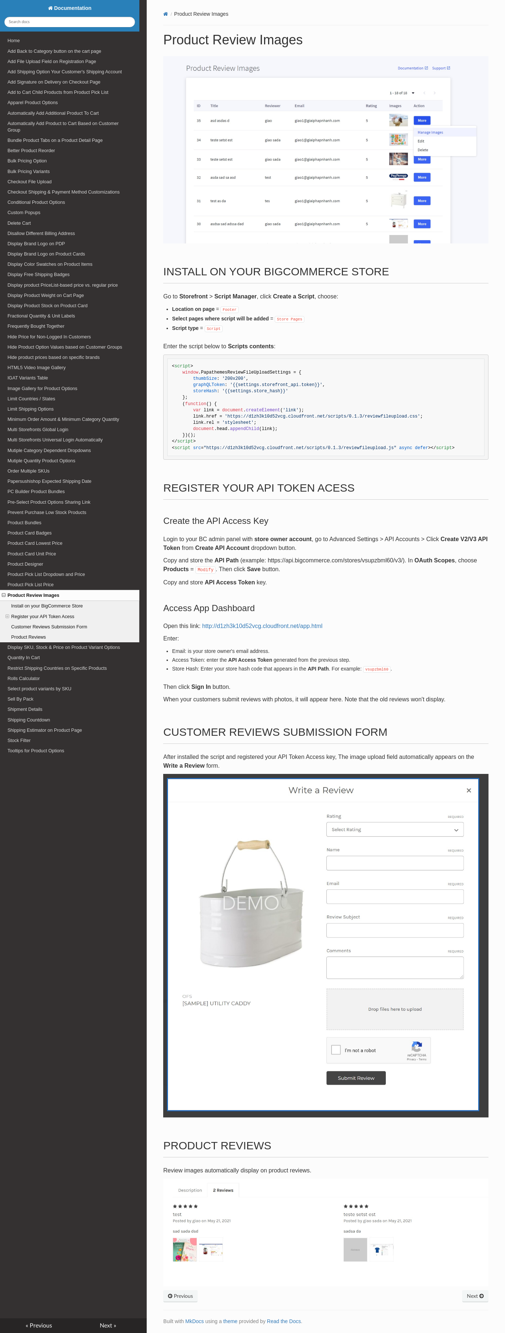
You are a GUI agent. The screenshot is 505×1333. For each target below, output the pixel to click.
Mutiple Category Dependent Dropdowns (49, 450)
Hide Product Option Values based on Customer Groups (64, 347)
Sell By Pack (20, 699)
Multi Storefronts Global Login (37, 429)
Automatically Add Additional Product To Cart (53, 113)
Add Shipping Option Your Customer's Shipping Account (64, 71)
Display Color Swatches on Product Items (49, 264)
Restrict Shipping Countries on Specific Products (57, 668)
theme (230, 1321)
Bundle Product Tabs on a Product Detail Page (55, 140)
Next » (108, 1326)
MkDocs (194, 1321)
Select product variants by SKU (39, 688)
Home (13, 40)
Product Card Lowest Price (34, 543)
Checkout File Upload (29, 181)
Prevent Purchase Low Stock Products (46, 512)
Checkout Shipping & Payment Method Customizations (63, 192)
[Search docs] (69, 21)
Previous (180, 1296)
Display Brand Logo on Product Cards (46, 254)
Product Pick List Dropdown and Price (46, 574)
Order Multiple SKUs (28, 471)
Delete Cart (19, 223)
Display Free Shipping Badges (38, 274)
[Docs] (165, 13)
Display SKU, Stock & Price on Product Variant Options (63, 647)
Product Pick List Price (30, 584)
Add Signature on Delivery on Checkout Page (53, 82)
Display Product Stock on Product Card (47, 305)
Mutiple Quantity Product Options (41, 460)
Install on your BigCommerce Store (47, 606)
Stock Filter (18, 740)
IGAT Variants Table (27, 378)
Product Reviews (28, 637)
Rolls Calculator (23, 678)
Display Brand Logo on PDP (36, 243)
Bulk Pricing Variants (28, 171)
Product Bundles (24, 522)
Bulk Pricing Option (27, 161)
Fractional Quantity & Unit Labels (41, 316)
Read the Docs (284, 1321)
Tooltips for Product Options (35, 750)
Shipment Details (24, 709)
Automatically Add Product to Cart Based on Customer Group (62, 127)
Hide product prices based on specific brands (53, 357)
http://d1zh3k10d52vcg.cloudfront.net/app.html (262, 626)
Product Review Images (30, 595)
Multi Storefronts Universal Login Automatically (55, 440)
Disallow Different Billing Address (41, 233)
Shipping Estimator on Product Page (44, 730)
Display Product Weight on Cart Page (45, 295)
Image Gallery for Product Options (42, 388)
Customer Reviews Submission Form (49, 626)
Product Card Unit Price (31, 554)
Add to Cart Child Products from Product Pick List (57, 92)
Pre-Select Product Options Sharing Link (48, 502)
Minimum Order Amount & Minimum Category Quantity (63, 419)
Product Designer (25, 564)
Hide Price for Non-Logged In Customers (49, 336)
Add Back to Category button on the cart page (54, 51)
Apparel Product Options (32, 102)
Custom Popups (23, 212)
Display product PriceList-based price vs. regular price (62, 285)
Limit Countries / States (31, 398)
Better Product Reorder (31, 150)
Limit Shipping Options (30, 409)
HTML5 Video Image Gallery (36, 367)
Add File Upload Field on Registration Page (51, 61)
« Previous (39, 1326)
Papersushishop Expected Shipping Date (49, 481)
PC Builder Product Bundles (36, 491)
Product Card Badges (29, 533)
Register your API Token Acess (40, 616)
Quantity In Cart (23, 657)
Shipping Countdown (28, 720)
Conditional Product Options (36, 202)
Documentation (72, 8)
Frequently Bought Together (35, 326)
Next (475, 1296)
